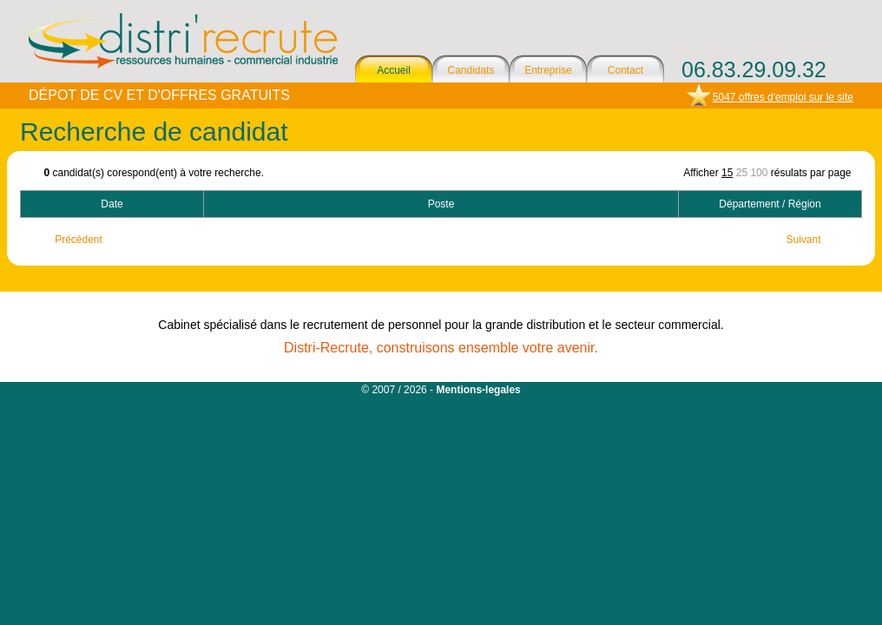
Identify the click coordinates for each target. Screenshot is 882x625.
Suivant (803, 240)
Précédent (78, 240)
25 (741, 173)
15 (727, 173)
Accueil (394, 70)
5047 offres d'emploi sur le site (783, 97)
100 (758, 173)
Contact (625, 70)
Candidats (470, 70)
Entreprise (548, 70)
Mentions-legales (478, 390)
